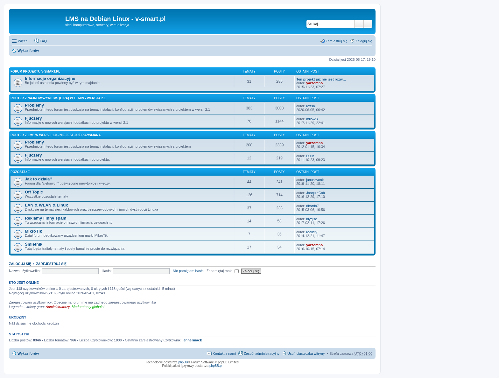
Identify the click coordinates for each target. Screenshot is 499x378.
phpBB (183, 362)
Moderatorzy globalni (88, 307)
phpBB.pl (215, 366)
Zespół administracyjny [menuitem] (261, 353)
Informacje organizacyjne (50, 78)
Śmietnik (33, 244)
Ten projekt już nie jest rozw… (321, 79)
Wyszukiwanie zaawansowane (368, 24)
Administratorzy (58, 307)
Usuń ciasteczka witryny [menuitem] (306, 353)
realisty (311, 232)
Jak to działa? (38, 179)
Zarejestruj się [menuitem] (337, 41)
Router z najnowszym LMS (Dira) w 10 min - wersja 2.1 (58, 98)
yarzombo (314, 83)
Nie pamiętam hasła (188, 271)
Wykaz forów (28, 50)
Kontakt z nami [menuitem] (224, 353)
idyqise (311, 219)
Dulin (310, 156)
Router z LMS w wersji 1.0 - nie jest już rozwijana (56, 135)
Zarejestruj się (51, 264)
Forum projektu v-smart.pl (35, 71)
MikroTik (33, 231)
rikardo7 (312, 206)
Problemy (34, 105)
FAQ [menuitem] (43, 41)
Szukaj (359, 24)
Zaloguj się (20, 264)
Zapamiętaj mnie (223, 271)
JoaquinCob (315, 193)
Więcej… (25, 41)
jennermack (192, 340)
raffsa (310, 106)
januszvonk (315, 180)
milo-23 (312, 119)
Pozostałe (20, 172)
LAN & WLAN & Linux (46, 205)
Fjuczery (33, 118)
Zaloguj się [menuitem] (363, 41)
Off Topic (34, 192)
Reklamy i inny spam (45, 218)
